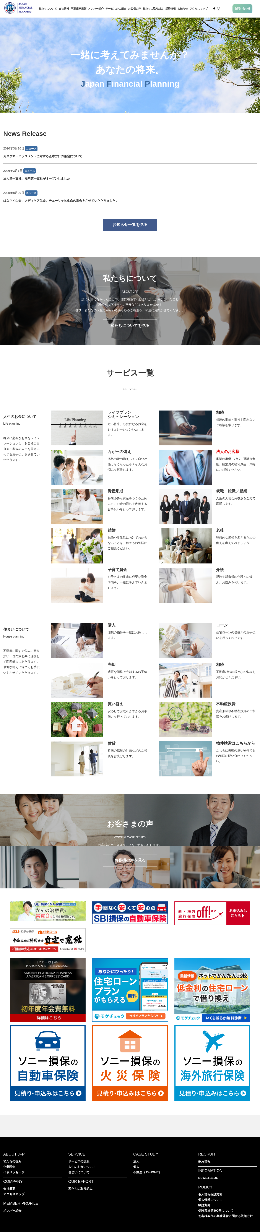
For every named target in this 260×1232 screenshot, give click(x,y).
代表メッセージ (13, 1172)
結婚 (111, 530)
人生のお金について (19, 417)
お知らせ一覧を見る (130, 224)
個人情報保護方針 (210, 1194)
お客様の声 (134, 8)
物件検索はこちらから (235, 743)
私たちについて (48, 8)
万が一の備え (119, 452)
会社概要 (9, 1188)
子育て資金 (117, 570)
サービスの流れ (78, 1161)
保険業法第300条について (216, 1210)
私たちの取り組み (153, 8)
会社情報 (64, 8)
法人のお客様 (227, 452)
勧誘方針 (204, 1205)
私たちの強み (12, 1161)
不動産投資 (226, 704)
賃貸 (111, 743)
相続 (220, 412)
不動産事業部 (78, 8)
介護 (220, 570)
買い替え (115, 704)
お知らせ (182, 8)
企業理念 (9, 1167)
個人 (136, 1167)
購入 (111, 625)
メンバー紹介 (96, 8)
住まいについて (16, 629)
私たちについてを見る (130, 325)
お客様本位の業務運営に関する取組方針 (225, 1216)
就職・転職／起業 (231, 491)
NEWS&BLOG (208, 1178)
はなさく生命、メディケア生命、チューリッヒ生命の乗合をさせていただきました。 (61, 200)
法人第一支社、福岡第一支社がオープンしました (36, 178)
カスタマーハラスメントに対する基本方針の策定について (42, 156)
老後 (220, 530)
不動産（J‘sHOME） (147, 1172)
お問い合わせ (242, 8)
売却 (111, 664)
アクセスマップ (199, 8)
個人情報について (210, 1199)
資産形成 (115, 491)
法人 (136, 1161)
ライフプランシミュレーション (123, 414)
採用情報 (170, 8)
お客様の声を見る (130, 860)
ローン (222, 625)
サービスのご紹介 (116, 8)
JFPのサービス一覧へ (130, 404)
